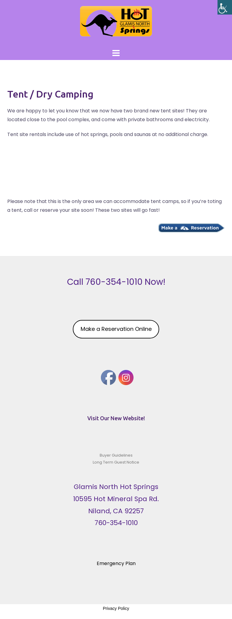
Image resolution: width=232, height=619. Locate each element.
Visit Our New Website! (116, 418)
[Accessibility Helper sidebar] (225, 7)
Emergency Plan (116, 563)
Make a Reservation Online (116, 329)
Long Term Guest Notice (116, 462)
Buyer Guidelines (116, 455)
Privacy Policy (116, 608)
